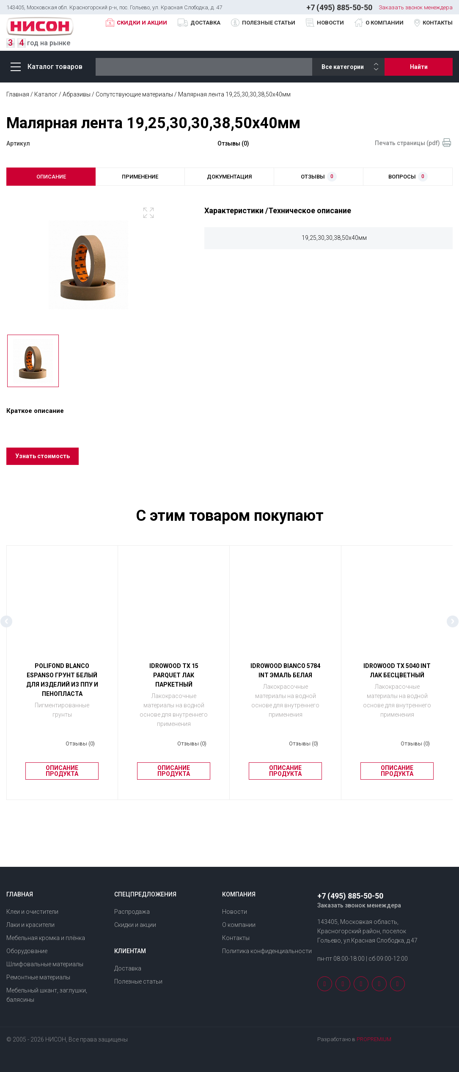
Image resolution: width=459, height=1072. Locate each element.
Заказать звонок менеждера (416, 7)
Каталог (46, 94)
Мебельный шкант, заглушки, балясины (46, 995)
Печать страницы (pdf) (407, 143)
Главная (17, 94)
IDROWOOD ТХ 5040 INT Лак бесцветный (397, 675)
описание (51, 176)
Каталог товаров (46, 67)
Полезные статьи (268, 22)
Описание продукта (62, 776)
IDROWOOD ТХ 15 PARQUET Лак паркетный (173, 680)
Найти (419, 66)
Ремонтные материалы (38, 977)
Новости (330, 22)
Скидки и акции (142, 22)
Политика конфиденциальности (267, 951)
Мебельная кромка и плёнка (45, 938)
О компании (385, 22)
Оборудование (26, 951)
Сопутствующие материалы (134, 94)
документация (229, 176)
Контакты (438, 22)
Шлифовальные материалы (44, 964)
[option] (88, 266)
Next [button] (453, 626)
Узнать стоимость (43, 460)
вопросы (408, 177)
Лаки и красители (30, 924)
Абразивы (77, 94)
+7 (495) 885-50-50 (339, 7)
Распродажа (132, 911)
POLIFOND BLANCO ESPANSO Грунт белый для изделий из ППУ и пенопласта (62, 684)
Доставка (205, 22)
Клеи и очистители (32, 911)
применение (140, 176)
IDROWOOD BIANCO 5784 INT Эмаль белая (285, 675)
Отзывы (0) (233, 143)
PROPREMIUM (374, 1039)
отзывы (319, 177)
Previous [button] (6, 626)
